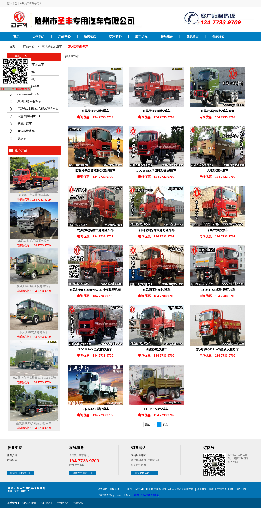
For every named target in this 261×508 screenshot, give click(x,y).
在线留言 (192, 36)
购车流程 (141, 36)
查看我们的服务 (20, 473)
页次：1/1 (168, 425)
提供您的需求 (83, 473)
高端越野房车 (26, 131)
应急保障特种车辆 (29, 116)
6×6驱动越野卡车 (28, 94)
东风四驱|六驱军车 (29, 101)
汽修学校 (78, 503)
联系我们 (218, 36)
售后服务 (167, 36)
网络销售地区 (138, 455)
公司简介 (39, 36)
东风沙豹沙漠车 (52, 46)
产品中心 (64, 36)
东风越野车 (47, 503)
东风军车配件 (29, 503)
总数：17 (150, 425)
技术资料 (115, 36)
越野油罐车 (24, 124)
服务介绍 (12, 455)
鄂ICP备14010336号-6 (146, 495)
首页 (16, 36)
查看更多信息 (145, 473)
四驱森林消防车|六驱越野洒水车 (38, 109)
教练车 (21, 138)
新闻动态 (90, 36)
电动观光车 (63, 503)
